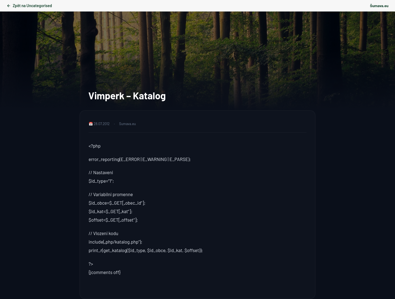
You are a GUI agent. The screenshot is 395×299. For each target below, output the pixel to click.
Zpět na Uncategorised (29, 5)
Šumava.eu (379, 5)
